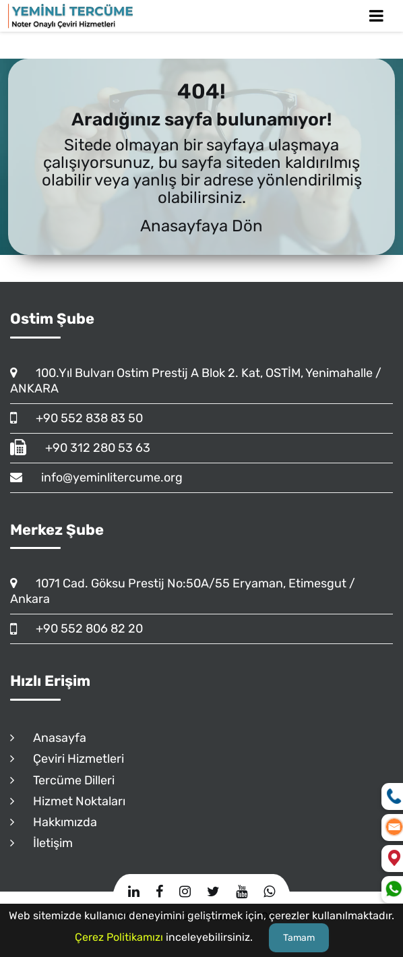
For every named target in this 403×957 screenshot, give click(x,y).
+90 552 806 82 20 (76, 628)
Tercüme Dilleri (62, 780)
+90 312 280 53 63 (80, 447)
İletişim (41, 843)
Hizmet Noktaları (67, 801)
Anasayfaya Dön (201, 225)
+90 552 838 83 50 (76, 418)
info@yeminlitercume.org (96, 477)
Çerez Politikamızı (119, 937)
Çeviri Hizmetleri (67, 758)
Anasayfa (48, 737)
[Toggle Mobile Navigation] (376, 16)
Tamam (299, 938)
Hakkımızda (53, 822)
